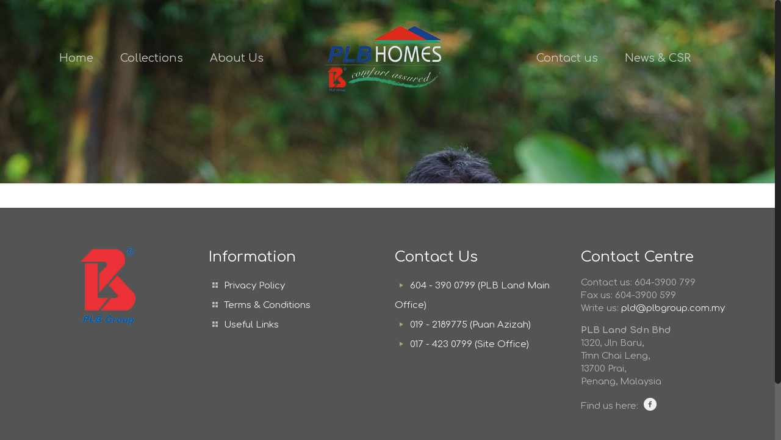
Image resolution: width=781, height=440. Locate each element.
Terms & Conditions (267, 305)
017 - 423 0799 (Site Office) (469, 344)
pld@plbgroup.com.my (673, 308)
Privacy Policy (254, 285)
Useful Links (251, 325)
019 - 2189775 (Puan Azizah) (470, 325)
